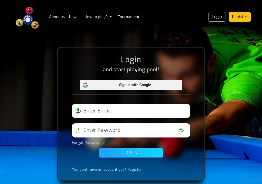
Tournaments (129, 17)
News (74, 17)
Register (239, 16)
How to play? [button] (97, 17)
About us (57, 17)
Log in (131, 152)
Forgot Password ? (88, 142)
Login (217, 16)
